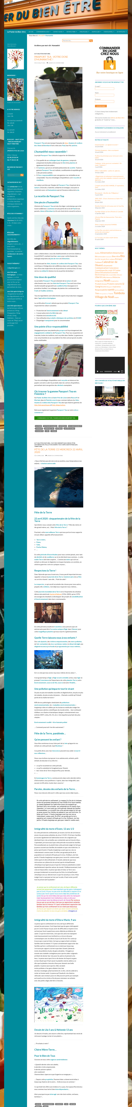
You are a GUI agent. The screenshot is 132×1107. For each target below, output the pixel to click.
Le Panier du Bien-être (16, 32)
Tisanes (54, 431)
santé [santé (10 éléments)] (111, 289)
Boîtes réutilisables (50, 426)
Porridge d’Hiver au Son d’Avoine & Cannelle (109, 211)
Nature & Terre (71, 31)
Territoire (38, 446)
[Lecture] (98, 371)
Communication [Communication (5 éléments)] (101, 268)
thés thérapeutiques (42, 405)
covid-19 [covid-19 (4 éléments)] (111, 270)
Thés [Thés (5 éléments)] (97, 293)
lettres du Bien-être (117, 118)
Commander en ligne (42, 31)
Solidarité (39, 431)
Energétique (62, 443)
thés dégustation (58, 405)
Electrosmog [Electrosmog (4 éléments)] (100, 275)
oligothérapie (13, 268)
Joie (66, 1104)
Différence (63, 426)
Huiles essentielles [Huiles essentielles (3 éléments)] (111, 275)
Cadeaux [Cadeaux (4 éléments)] (98, 262)
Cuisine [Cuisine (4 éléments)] (117, 270)
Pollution (49, 444)
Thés (47, 431)
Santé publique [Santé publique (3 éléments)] (119, 290)
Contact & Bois (57, 31)
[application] (110, 365)
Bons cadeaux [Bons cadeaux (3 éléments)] (110, 259)
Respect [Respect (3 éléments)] (109, 287)
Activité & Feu (121, 31)
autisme (38, 426)
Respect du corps (59, 444)
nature (73, 1104)
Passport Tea (49, 428)
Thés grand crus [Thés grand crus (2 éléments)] (103, 293)
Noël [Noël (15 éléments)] (107, 280)
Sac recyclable (69, 428)
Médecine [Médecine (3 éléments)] (109, 277)
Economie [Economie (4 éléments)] (114, 273)
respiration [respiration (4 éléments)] (116, 287)
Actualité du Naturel (42, 53)
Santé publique (71, 444)
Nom (97, 93)
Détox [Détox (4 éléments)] (97, 273)
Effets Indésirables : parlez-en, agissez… (108, 171)
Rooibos (59, 428)
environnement (48, 1104)
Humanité (39, 428)
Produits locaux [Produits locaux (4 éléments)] (101, 284)
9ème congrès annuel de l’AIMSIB (106, 224)
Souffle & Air (96, 31)
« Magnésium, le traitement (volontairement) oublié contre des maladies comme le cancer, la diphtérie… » (110, 178)
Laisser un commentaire (56, 63)
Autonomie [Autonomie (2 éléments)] (109, 256)
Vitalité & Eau (84, 31)
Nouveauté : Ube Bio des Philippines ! (107, 193)
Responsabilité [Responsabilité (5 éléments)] (101, 290)
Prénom (98, 99)
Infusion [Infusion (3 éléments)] (119, 275)
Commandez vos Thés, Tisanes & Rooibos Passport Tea (56, 418)
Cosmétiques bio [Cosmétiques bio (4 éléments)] (101, 270)
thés (66, 143)
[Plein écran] (122, 371)
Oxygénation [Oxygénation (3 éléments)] (114, 281)
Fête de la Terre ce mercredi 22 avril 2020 (58, 451)
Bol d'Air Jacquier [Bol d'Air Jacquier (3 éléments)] (100, 259)
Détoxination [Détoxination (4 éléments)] (105, 273)
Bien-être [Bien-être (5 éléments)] (116, 256)
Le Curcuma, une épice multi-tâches (106, 237)
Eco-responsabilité (75, 426)
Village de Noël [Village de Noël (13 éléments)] (104, 297)
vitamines (10, 220)
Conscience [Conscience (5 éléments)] (113, 268)
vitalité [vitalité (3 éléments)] (116, 297)
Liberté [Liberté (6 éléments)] (98, 277)
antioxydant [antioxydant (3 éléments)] (102, 256)
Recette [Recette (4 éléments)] (103, 287)
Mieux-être (71, 443)
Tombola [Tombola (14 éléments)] (119, 293)
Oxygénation (39, 444)
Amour (38, 1104)
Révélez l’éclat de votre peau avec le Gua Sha (109, 206)
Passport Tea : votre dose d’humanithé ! (51, 58)
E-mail (98, 86)
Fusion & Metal (108, 31)
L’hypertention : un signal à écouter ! (106, 145)
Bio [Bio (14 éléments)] (122, 256)
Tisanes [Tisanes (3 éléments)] (110, 293)
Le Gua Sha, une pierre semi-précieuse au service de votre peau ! (108, 231)
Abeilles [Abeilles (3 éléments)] (97, 253)
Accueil (31, 31)
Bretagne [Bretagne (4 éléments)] (118, 259)
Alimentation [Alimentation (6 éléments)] (106, 253)
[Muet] (119, 371)
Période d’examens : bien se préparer (107, 150)
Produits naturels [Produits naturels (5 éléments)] (114, 284)
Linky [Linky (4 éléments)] (104, 277)
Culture (54, 443)
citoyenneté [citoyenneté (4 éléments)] (107, 265)
